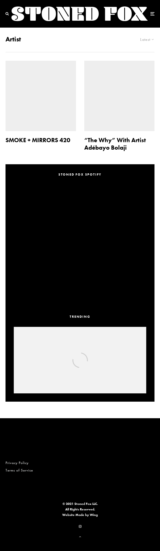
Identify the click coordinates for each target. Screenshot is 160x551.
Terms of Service (19, 470)
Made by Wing (86, 515)
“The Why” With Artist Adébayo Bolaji (115, 144)
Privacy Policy (17, 462)
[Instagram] (80, 526)
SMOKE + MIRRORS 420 (38, 140)
